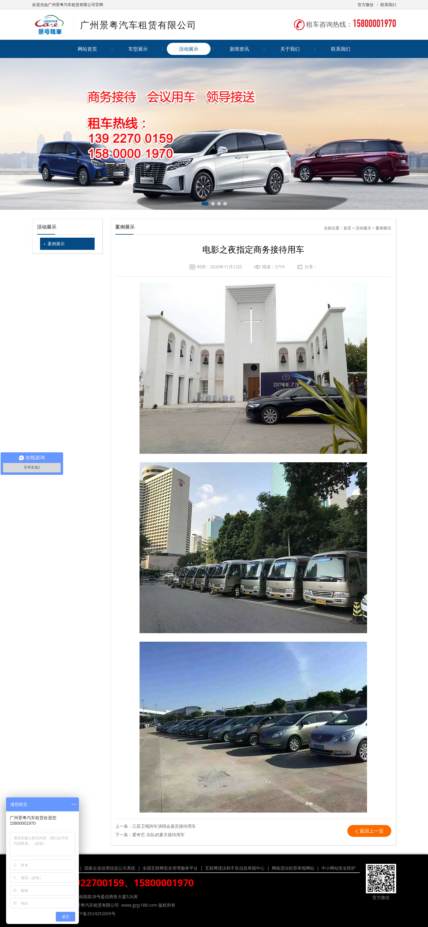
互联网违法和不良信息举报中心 (235, 868)
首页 (347, 228)
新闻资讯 (239, 49)
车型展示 (138, 49)
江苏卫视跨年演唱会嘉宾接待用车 (164, 826)
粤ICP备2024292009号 (94, 913)
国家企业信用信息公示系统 (109, 868)
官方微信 (365, 4)
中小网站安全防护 (339, 868)
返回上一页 (371, 830)
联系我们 (388, 4)
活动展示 (188, 49)
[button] (205, 203)
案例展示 (56, 243)
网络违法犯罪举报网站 (293, 868)
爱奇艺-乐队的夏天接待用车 (158, 834)
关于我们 (290, 49)
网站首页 (87, 49)
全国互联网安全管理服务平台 (170, 868)
